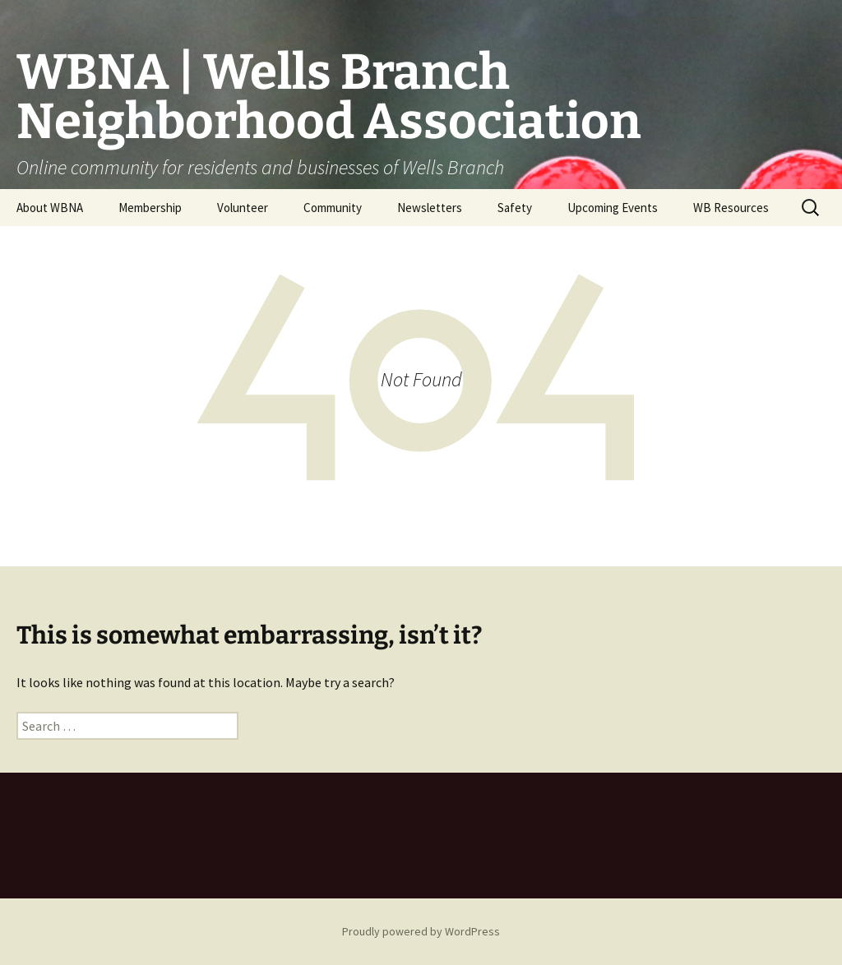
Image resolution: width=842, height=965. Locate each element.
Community (332, 207)
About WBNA (49, 207)
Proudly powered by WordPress (421, 931)
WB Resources (731, 207)
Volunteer (242, 207)
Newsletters (429, 207)
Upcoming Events (612, 207)
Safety (514, 207)
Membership (150, 207)
